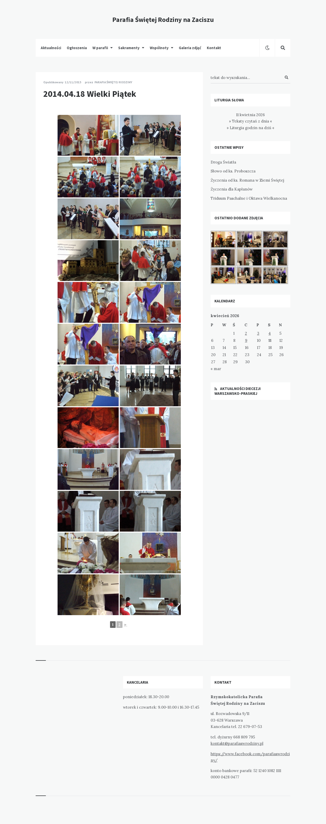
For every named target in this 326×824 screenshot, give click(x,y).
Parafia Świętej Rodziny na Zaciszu (163, 19)
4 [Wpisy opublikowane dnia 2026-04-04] (269, 333)
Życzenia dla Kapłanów (232, 189)
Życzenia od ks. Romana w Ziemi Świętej (247, 180)
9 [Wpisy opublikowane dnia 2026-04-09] (246, 340)
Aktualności (51, 47)
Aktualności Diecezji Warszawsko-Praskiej (237, 391)
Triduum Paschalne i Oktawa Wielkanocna (249, 198)
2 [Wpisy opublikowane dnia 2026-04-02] (246, 333)
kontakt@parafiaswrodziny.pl (237, 743)
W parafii (100, 47)
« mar (216, 368)
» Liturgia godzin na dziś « (250, 127)
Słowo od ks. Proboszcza (233, 171)
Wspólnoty (159, 47)
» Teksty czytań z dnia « (250, 121)
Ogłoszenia (77, 47)
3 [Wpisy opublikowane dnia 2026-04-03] (258, 333)
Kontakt (214, 47)
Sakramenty (129, 47)
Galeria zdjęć (190, 47)
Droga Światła (223, 162)
